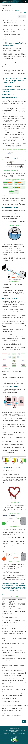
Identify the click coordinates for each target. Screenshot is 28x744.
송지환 (3, 8)
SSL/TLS (19, 715)
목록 (24, 721)
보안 (3, 715)
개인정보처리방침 (14, 731)
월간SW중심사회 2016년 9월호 (11, 715)
